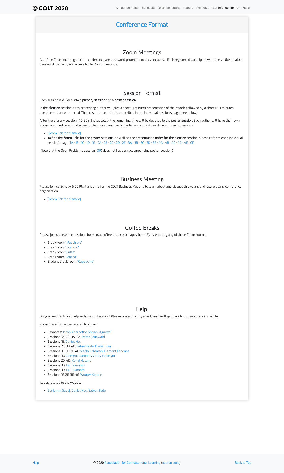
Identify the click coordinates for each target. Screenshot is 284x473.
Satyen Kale (85, 346)
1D (88, 143)
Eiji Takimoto (75, 365)
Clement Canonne (116, 351)
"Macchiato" (73, 243)
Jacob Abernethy (75, 332)
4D (180, 143)
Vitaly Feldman (91, 351)
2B (105, 143)
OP (192, 143)
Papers (188, 8)
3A (130, 143)
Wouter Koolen (91, 375)
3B (136, 143)
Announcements (127, 8)
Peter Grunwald (93, 337)
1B (77, 143)
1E (93, 143)
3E (154, 143)
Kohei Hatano (81, 360)
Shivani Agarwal (100, 332)
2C (111, 143)
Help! (246, 8)
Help (36, 463)
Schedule (148, 8)
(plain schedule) (169, 8)
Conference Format (225, 8)
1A (71, 143)
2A (99, 143)
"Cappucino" (85, 261)
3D (148, 143)
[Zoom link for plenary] (64, 133)
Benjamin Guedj (59, 390)
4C (173, 143)
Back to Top (243, 463)
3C (142, 143)
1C (82, 143)
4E (186, 143)
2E (124, 143)
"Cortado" (72, 247)
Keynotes (202, 8)
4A (161, 143)
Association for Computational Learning (132, 463)
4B (167, 143)
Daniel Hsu (73, 342)
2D (118, 143)
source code (170, 463)
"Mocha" (71, 257)
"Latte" (70, 252)
